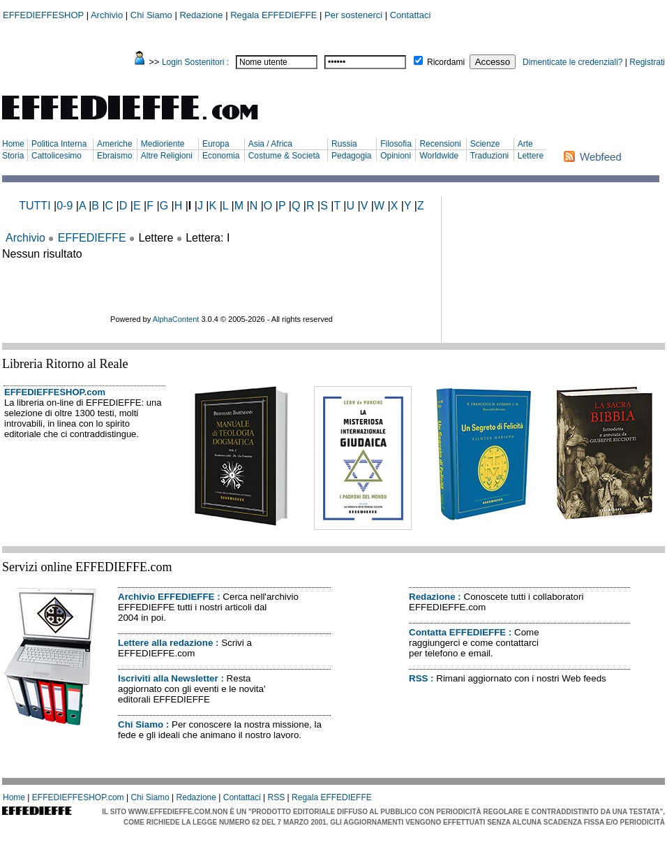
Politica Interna (59, 144)
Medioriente (163, 144)
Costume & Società (284, 156)
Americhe (115, 144)
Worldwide (438, 156)
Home (13, 144)
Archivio (107, 15)
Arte (525, 144)
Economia (220, 156)
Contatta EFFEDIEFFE (457, 632)
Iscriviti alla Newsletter (168, 678)
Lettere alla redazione (165, 643)
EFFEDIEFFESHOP (43, 15)
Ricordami (446, 62)
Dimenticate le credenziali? (572, 62)
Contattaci (410, 15)
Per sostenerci (353, 15)
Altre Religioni (167, 156)
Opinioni (395, 156)
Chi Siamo (151, 15)
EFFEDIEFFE (92, 238)
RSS (418, 678)
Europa (216, 144)
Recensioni (439, 144)
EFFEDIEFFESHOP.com (54, 392)
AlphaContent (176, 319)
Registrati (647, 62)
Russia (344, 144)
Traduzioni (489, 156)
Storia (13, 156)
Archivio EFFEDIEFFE (166, 596)
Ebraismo (115, 156)
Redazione (201, 15)
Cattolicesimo (56, 156)
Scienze (485, 144)
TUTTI (34, 206)
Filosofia (396, 144)
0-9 (65, 206)
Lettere (531, 156)
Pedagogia (351, 156)
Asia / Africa (270, 144)
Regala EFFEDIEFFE (273, 15)
